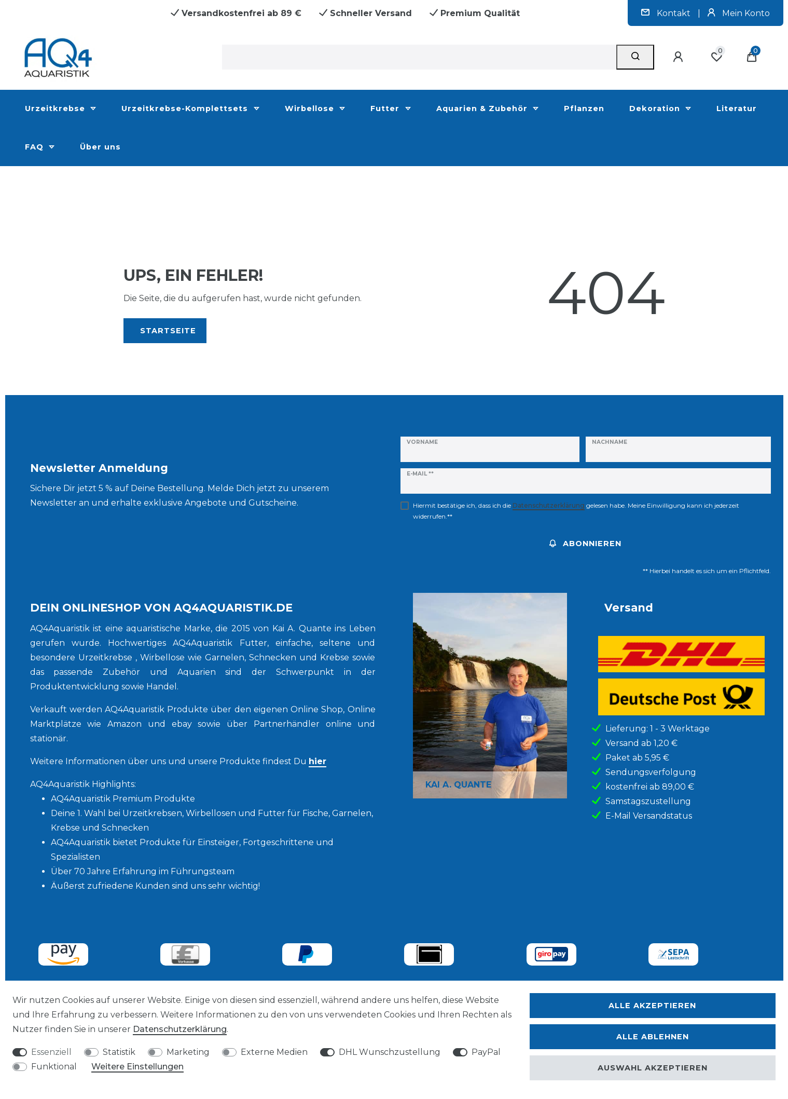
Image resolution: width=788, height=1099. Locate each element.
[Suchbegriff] (419, 57)
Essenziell (51, 1052)
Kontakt (667, 13)
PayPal (486, 1052)
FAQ (35, 147)
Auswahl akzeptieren (653, 1068)
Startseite (168, 330)
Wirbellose (311, 108)
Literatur (736, 108)
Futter (386, 108)
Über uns (100, 147)
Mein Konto (739, 13)
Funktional (54, 1066)
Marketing (188, 1052)
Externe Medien (274, 1052)
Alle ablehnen (652, 1036)
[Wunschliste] (716, 57)
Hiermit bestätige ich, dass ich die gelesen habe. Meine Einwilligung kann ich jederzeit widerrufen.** (576, 510)
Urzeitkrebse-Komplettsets (186, 108)
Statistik (119, 1052)
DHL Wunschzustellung (389, 1052)
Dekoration (656, 108)
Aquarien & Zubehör (483, 108)
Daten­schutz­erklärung (180, 1029)
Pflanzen (584, 108)
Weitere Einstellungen (137, 1066)
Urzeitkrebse (56, 108)
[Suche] (635, 57)
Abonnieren (585, 543)
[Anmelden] (679, 57)
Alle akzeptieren (652, 1005)
